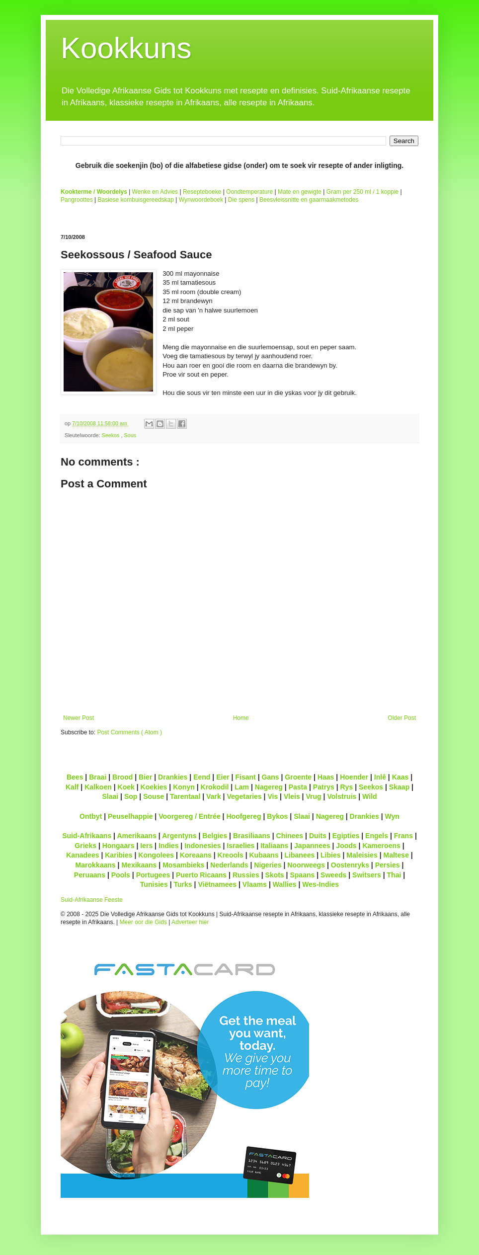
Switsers (366, 875)
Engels (376, 836)
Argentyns (179, 836)
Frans (403, 836)
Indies (169, 846)
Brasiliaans (251, 836)
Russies (246, 875)
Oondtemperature (249, 191)
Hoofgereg (243, 816)
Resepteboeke (202, 191)
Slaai (110, 796)
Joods (346, 846)
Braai (97, 777)
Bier (145, 777)
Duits (317, 836)
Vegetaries (244, 796)
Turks (182, 884)
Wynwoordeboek (201, 199)
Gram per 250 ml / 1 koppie (362, 191)
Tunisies (154, 884)
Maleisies (361, 855)
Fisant (245, 777)
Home (241, 717)
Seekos (111, 435)
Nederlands (229, 865)
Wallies (285, 884)
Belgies (214, 836)
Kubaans (263, 855)
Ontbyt (91, 816)
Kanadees (82, 855)
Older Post (402, 717)
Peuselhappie (130, 816)
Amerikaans (137, 836)
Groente (298, 777)
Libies (330, 855)
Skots (274, 875)
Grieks (85, 846)
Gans (270, 777)
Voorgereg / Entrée (190, 816)
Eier (223, 777)
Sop (131, 796)
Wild (369, 796)
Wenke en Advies (155, 191)
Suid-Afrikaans (86, 836)
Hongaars (118, 846)
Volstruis (341, 796)
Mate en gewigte (299, 191)
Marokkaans (96, 865)
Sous (130, 435)
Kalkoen (98, 787)
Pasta (298, 787)
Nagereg (269, 787)
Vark (213, 796)
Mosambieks (183, 865)
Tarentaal (185, 796)
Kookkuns (126, 48)
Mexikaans (139, 865)
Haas (326, 777)
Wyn (392, 816)
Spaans (302, 875)
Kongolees (156, 855)
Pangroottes (77, 199)
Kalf (72, 787)
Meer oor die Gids (143, 922)
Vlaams (254, 884)
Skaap (399, 787)
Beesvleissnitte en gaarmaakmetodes (308, 199)
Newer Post (78, 717)
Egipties (346, 836)
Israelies (240, 846)
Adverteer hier (190, 922)
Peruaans (89, 875)
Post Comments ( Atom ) (129, 732)
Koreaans (196, 855)
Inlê (380, 777)
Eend (201, 777)
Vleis (292, 796)
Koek (126, 787)
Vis (272, 796)
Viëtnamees (217, 884)
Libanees (299, 855)
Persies (387, 865)
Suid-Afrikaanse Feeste (92, 899)
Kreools (230, 855)
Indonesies (202, 846)
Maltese (395, 855)
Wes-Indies (320, 884)
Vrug (313, 796)
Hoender (354, 777)
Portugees (153, 875)
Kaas (400, 777)
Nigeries (267, 865)
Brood (122, 777)
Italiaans (274, 846)
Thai (394, 875)
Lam (242, 787)
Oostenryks (350, 865)
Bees (75, 777)
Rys (346, 787)
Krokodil (215, 787)
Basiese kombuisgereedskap (136, 199)
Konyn (184, 787)
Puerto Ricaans (201, 875)
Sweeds (333, 875)
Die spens (241, 199)
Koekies (154, 787)
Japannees (312, 846)
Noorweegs (306, 865)
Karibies (118, 855)
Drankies (172, 777)
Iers (146, 846)
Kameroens (381, 846)
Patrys (323, 787)
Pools (120, 875)
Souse (153, 796)
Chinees (290, 836)
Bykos (277, 816)
